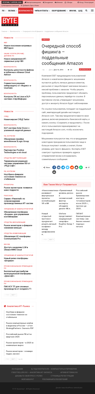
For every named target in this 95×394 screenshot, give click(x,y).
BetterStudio (78, 388)
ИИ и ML (7, 244)
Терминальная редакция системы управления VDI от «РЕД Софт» (17, 163)
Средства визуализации (14, 222)
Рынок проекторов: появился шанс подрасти (18, 189)
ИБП (5, 43)
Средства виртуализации (15, 158)
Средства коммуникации (15, 233)
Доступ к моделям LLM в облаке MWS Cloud (16, 248)
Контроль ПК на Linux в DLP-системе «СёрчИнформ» (17, 97)
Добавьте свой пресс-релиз (28, 376)
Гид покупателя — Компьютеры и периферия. (54, 369)
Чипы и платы (41, 11)
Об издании (17, 369)
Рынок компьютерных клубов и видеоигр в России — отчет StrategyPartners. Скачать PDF (20, 325)
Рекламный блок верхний (54, 379)
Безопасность (26, 11)
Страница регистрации (62, 376)
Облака (11, 11)
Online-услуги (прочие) (14, 53)
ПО (3, 11)
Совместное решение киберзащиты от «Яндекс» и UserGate (17, 85)
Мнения (59, 2)
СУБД (6, 116)
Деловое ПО (9, 56)
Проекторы (9, 185)
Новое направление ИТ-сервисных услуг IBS (15, 60)
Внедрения (48, 2)
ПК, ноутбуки (9, 136)
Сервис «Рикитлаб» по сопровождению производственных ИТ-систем (18, 201)
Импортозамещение (33, 2)
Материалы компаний (10, 5)
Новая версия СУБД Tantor (16, 119)
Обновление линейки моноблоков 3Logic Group (16, 140)
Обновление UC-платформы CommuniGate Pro (17, 237)
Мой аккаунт (28, 379)
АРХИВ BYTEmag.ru (69, 372)
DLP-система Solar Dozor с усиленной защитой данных (17, 129)
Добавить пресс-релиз (30, 5)
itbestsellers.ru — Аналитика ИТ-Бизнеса (31, 372)
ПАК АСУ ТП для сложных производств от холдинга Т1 (17, 287)
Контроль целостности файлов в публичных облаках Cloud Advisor (19, 72)
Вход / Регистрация (86, 2)
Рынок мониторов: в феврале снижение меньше (18, 226)
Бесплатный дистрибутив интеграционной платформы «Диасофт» (17, 273)
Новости (45, 39)
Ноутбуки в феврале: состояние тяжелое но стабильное (15, 176)
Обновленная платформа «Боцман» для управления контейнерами (16, 214)
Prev (45, 239)
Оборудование (59, 11)
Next (51, 239)
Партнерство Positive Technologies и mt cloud (15, 151)
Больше (73, 11)
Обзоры (68, 2)
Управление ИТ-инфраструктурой (18, 209)
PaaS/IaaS (8, 196)
